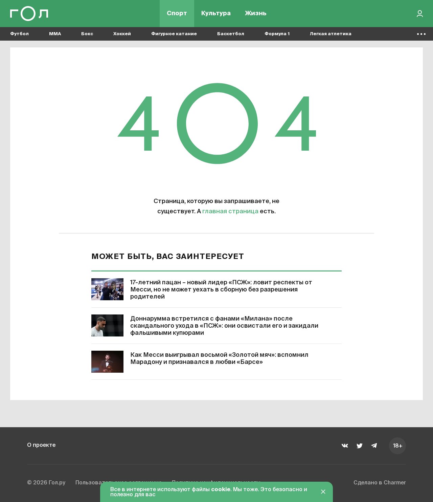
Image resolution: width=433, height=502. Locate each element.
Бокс (87, 34)
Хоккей (122, 34)
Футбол (19, 34)
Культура (216, 13)
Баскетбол (230, 34)
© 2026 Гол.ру (46, 483)
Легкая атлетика (330, 34)
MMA (55, 34)
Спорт (177, 13)
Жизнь (256, 13)
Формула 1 (277, 34)
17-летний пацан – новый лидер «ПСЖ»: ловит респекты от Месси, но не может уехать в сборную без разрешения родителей (221, 290)
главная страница (230, 212)
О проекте (41, 445)
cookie (220, 490)
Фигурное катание (174, 34)
